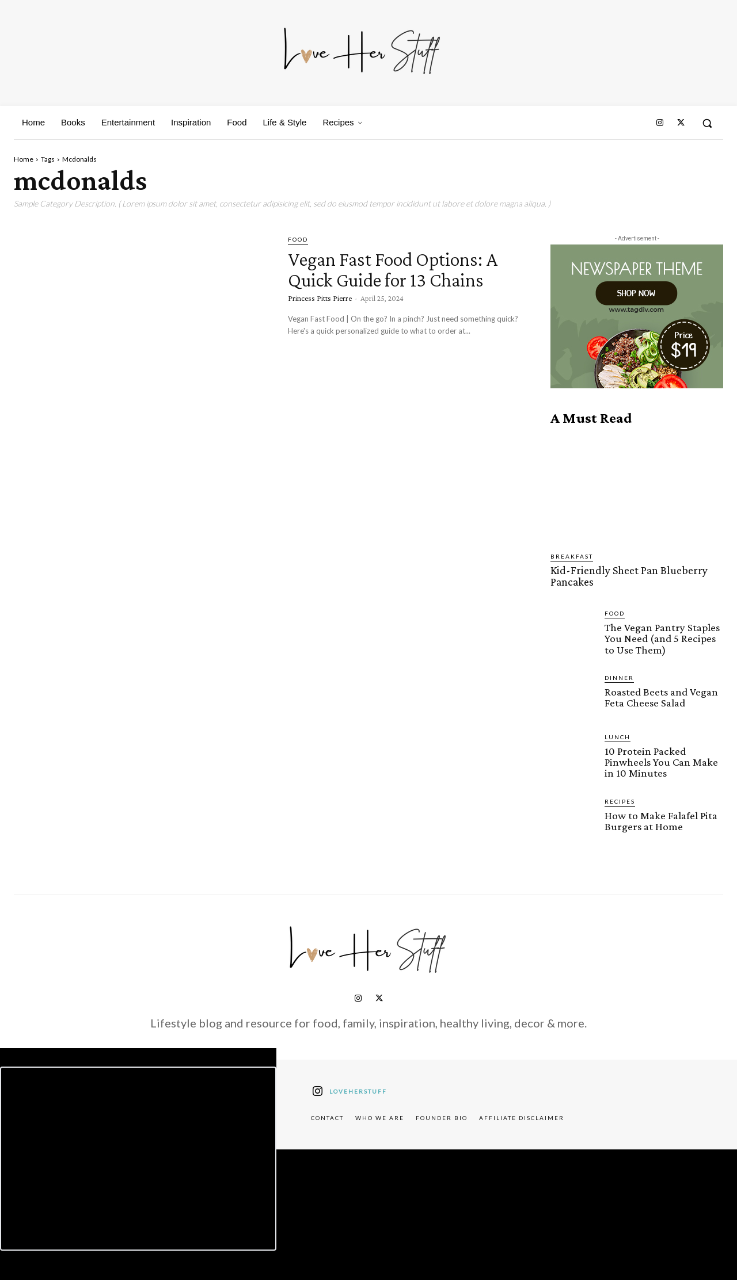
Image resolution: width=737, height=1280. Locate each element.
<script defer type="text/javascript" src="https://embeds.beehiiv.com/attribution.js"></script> (138, 1157)
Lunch (617, 735)
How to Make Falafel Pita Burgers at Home (661, 818)
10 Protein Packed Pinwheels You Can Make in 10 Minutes (661, 760)
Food (298, 239)
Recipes (620, 799)
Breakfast (571, 556)
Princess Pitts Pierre (320, 318)
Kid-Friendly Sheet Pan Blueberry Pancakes (625, 575)
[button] (707, 123)
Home (23, 159)
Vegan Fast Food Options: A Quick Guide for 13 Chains (402, 278)
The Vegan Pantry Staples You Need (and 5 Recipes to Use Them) (662, 637)
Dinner (619, 676)
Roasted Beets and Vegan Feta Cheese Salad (661, 695)
